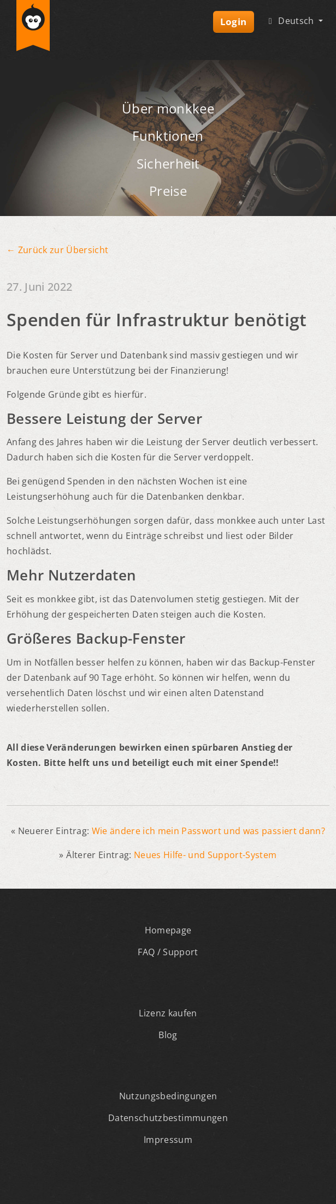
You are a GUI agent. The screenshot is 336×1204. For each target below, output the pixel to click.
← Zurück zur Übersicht (57, 250)
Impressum (168, 1140)
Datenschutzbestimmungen (168, 1118)
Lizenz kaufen (168, 1013)
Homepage (168, 930)
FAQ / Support (168, 952)
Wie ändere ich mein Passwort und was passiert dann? (208, 831)
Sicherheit (168, 163)
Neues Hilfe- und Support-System (205, 855)
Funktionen (167, 136)
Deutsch (290, 21)
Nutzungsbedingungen (168, 1096)
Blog (167, 1035)
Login (233, 21)
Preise (168, 191)
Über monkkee (168, 108)
